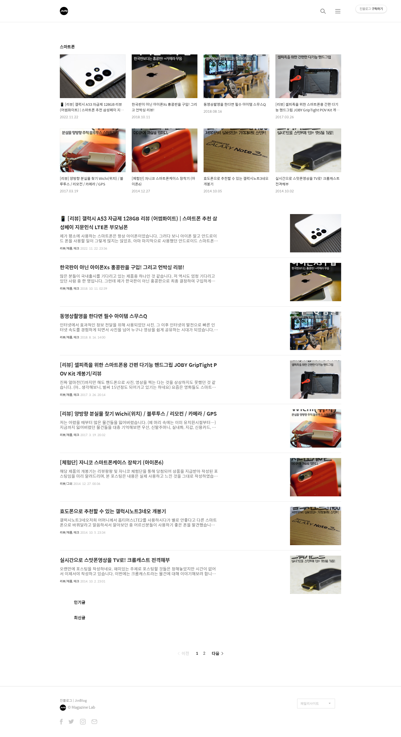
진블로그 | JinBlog (73, 700)
